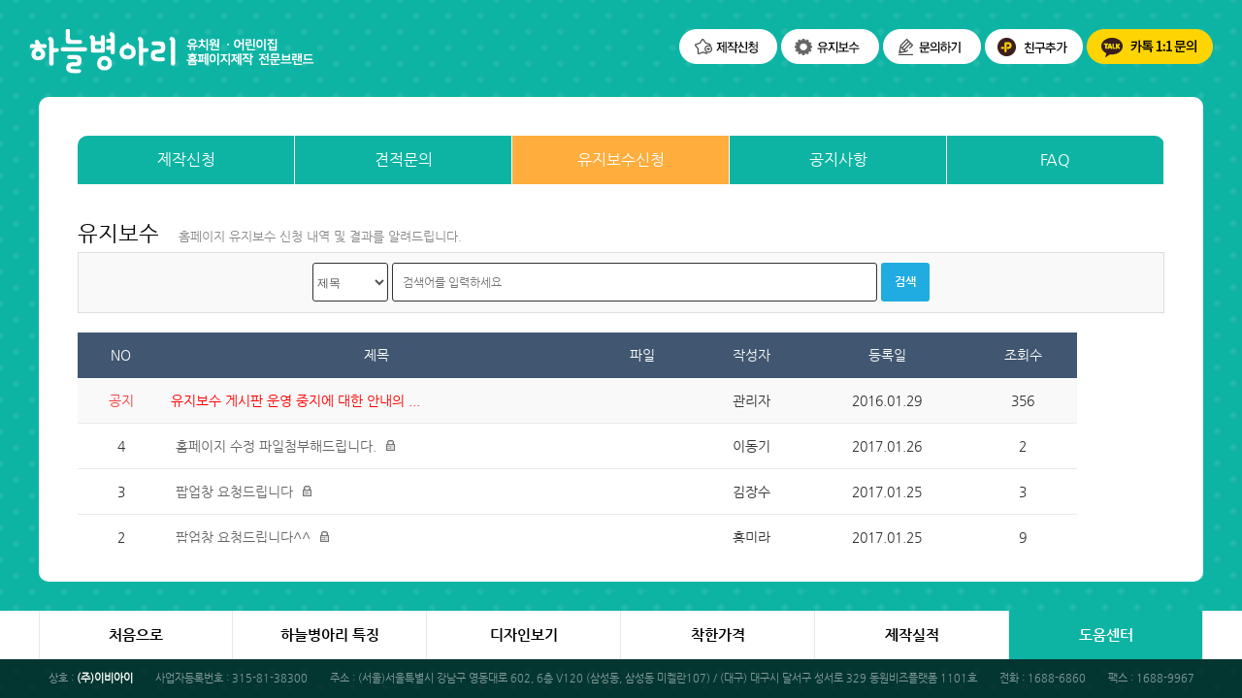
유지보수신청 (621, 159)
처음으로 (136, 634)
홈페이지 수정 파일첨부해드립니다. (276, 446)
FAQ (1055, 159)
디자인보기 (524, 634)
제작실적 (912, 634)
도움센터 (1106, 634)
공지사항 (838, 159)
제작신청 (186, 159)
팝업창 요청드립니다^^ (243, 537)
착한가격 (718, 634)
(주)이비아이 (105, 678)
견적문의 (404, 159)
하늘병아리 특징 (329, 634)
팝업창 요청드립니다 (234, 491)
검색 (905, 281)
